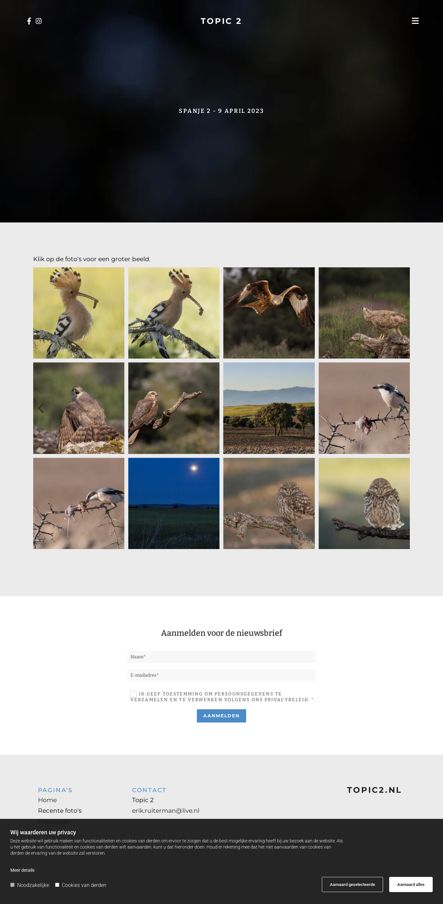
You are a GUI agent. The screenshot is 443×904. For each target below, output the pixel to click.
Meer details (22, 870)
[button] (369, 21)
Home (47, 800)
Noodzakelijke (29, 885)
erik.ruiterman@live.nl (165, 810)
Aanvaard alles (411, 884)
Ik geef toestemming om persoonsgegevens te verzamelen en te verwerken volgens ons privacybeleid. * (222, 697)
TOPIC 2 (221, 21)
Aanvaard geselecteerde (352, 884)
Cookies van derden (80, 885)
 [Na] (400, 408)
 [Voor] (43, 408)
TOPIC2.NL (374, 790)
